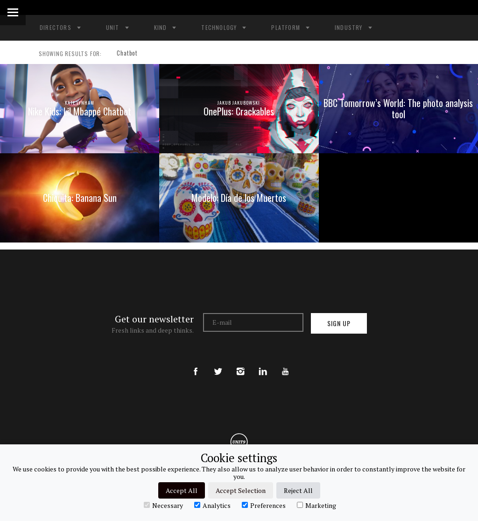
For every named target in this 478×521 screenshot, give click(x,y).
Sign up (339, 325)
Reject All (298, 490)
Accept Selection (241, 490)
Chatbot (124, 54)
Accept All (181, 490)
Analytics (212, 505)
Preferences (264, 505)
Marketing (316, 505)
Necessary (163, 505)
